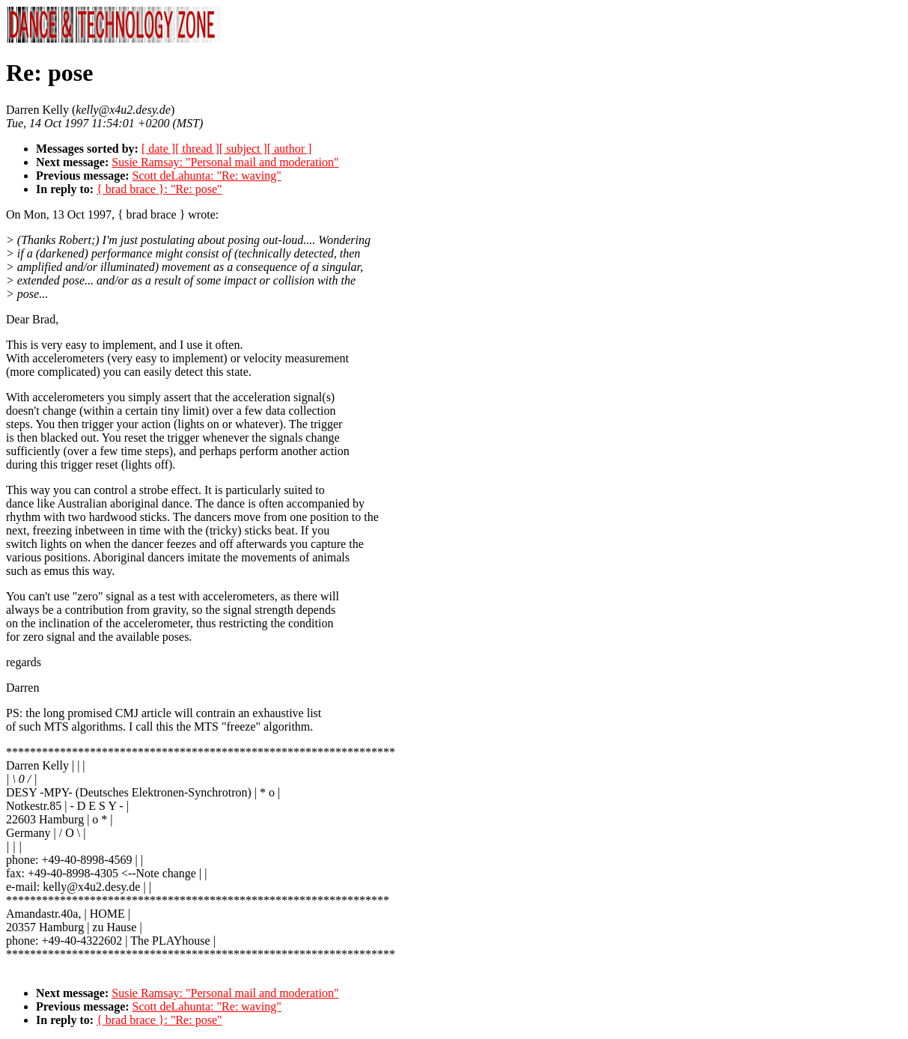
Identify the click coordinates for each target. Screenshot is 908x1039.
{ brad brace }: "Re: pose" (159, 189)
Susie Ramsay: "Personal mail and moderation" (225, 162)
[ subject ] (243, 148)
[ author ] (289, 148)
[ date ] (158, 148)
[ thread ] (197, 148)
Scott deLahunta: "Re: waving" (206, 175)
